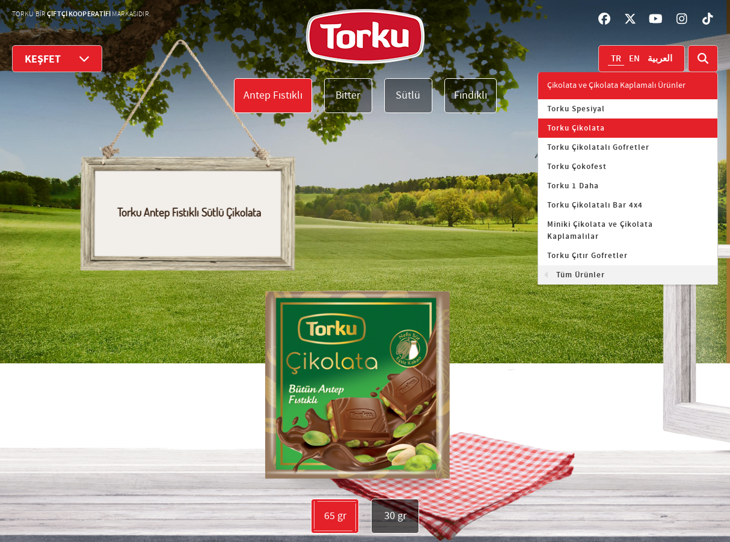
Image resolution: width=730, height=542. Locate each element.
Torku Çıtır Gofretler (587, 255)
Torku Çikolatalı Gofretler (598, 147)
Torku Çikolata (576, 128)
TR (616, 59)
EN (634, 59)
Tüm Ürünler (580, 274)
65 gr (335, 516)
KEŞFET (57, 58)
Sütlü (408, 95)
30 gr (395, 516)
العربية (660, 59)
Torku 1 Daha (573, 185)
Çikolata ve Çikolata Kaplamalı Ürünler (616, 85)
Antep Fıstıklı (273, 95)
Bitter (348, 95)
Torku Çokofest (577, 166)
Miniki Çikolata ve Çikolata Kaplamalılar (600, 230)
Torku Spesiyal (576, 108)
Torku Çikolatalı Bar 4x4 (595, 205)
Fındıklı (470, 95)
